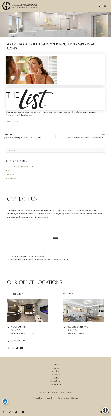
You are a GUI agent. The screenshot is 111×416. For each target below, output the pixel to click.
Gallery (55, 378)
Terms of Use (63, 398)
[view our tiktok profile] (17, 348)
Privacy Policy (50, 398)
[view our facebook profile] (9, 348)
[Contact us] (101, 412)
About (55, 364)
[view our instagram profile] (13, 348)
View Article (12, 121)
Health (9, 170)
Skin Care (10, 174)
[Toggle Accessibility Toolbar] (5, 401)
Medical (55, 368)
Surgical (55, 371)
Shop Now (55, 381)
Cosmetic (55, 374)
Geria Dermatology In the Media (20, 167)
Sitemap (74, 398)
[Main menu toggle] (104, 6)
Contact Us (55, 384)
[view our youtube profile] (21, 348)
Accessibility (38, 398)
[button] (99, 6)
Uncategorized (12, 178)
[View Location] (20, 330)
